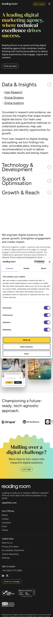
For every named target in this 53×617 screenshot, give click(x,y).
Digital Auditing (14, 103)
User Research (13, 92)
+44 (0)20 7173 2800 (12, 570)
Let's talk (26, 469)
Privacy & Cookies (10, 546)
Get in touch (39, 4)
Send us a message (12, 581)
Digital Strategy (14, 97)
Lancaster (6, 522)
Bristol (5, 515)
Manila (5, 530)
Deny (26, 354)
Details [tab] (26, 268)
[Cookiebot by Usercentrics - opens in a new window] (34, 261)
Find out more (10, 66)
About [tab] (43, 268)
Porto (4, 526)
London (5, 519)
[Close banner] (49, 262)
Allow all (26, 340)
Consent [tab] (9, 268)
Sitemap (6, 558)
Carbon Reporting (10, 554)
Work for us (7, 543)
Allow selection (26, 347)
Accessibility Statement (13, 550)
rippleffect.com (9, 502)
